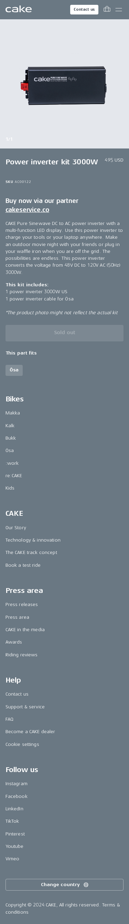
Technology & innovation (33, 540)
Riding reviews (22, 654)
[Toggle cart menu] (107, 10)
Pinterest (15, 833)
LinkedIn (14, 808)
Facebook (17, 796)
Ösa (10, 450)
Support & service (25, 706)
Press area (17, 617)
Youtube (15, 846)
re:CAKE (14, 475)
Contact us (84, 9)
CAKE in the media (25, 629)
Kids (10, 488)
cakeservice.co (27, 209)
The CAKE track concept (31, 552)
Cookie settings (22, 744)
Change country (65, 884)
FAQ (9, 719)
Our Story (16, 527)
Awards (14, 642)
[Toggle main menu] (119, 10)
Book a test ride (23, 565)
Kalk (10, 425)
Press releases (22, 604)
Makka (13, 412)
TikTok (12, 821)
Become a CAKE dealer (30, 731)
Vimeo (13, 858)
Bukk (11, 438)
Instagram (17, 783)
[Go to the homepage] (19, 10)
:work (12, 463)
